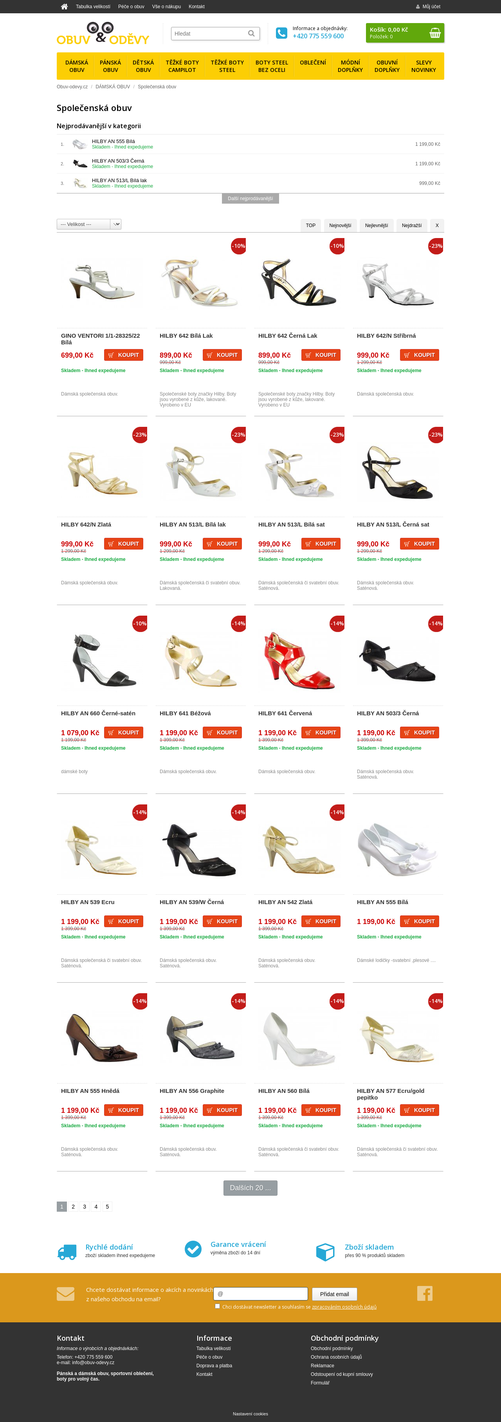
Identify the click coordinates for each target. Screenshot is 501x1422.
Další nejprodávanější (250, 198)
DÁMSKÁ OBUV (113, 87)
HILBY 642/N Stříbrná (386, 335)
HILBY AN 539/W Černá (192, 902)
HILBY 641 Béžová (185, 713)
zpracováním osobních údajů (344, 1307)
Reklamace (322, 1365)
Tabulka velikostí (93, 6)
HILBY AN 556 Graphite (192, 1090)
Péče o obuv (131, 6)
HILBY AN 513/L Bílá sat (291, 524)
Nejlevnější (376, 225)
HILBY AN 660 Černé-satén (98, 713)
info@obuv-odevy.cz (93, 1362)
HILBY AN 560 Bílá (284, 1090)
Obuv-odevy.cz (72, 87)
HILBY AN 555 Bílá (113, 141)
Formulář (320, 1383)
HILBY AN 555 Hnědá (90, 1090)
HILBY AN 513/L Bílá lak (119, 180)
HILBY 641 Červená (285, 713)
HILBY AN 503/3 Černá (118, 161)
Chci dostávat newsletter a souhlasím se (296, 1307)
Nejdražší (412, 225)
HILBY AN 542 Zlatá (285, 902)
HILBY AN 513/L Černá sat (393, 524)
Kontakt (197, 6)
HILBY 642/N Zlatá (86, 524)
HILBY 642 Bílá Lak (186, 335)
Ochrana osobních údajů (336, 1357)
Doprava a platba (214, 1365)
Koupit (128, 355)
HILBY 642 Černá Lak (287, 335)
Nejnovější (340, 225)
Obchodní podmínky (332, 1348)
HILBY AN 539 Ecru (88, 902)
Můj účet (428, 6)
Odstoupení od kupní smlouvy (342, 1374)
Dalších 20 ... (250, 1188)
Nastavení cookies (250, 1413)
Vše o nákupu (166, 6)
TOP (310, 225)
